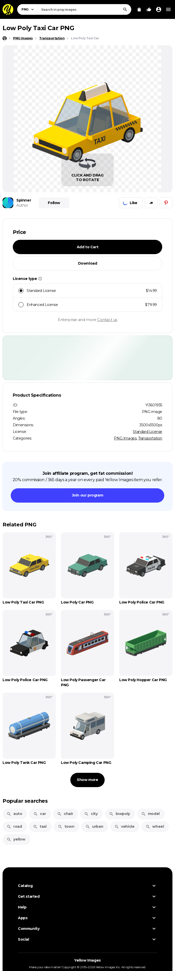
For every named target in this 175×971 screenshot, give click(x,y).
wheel (155, 826)
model (150, 813)
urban (94, 826)
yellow (16, 839)
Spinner (23, 200)
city (90, 813)
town (66, 826)
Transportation (150, 438)
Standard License (147, 431)
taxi (39, 826)
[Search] (125, 9)
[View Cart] (139, 9)
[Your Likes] (149, 9)
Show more (87, 779)
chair (65, 813)
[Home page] (5, 38)
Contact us (107, 319)
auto (14, 813)
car (39, 813)
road (14, 826)
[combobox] (84, 9)
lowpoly (119, 813)
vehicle (124, 826)
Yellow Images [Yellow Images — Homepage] (87, 960)
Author (22, 205)
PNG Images (125, 438)
